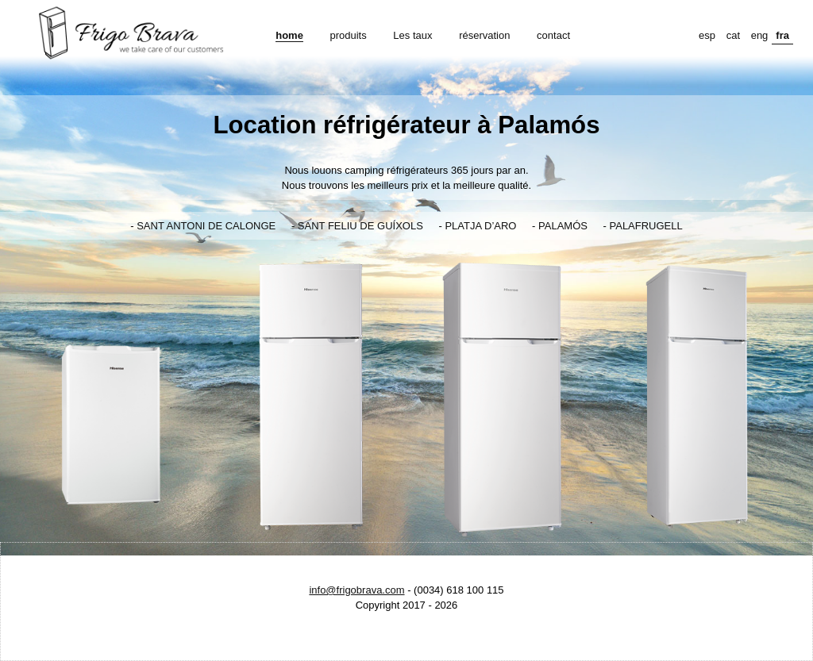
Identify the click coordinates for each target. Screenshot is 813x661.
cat (733, 35)
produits (347, 35)
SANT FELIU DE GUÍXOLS (360, 226)
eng (760, 35)
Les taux (412, 35)
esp (707, 35)
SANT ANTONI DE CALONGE (206, 226)
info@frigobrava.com (356, 590)
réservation (484, 35)
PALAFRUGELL (646, 226)
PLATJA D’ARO (480, 226)
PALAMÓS (563, 226)
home (289, 35)
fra (782, 35)
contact (553, 35)
